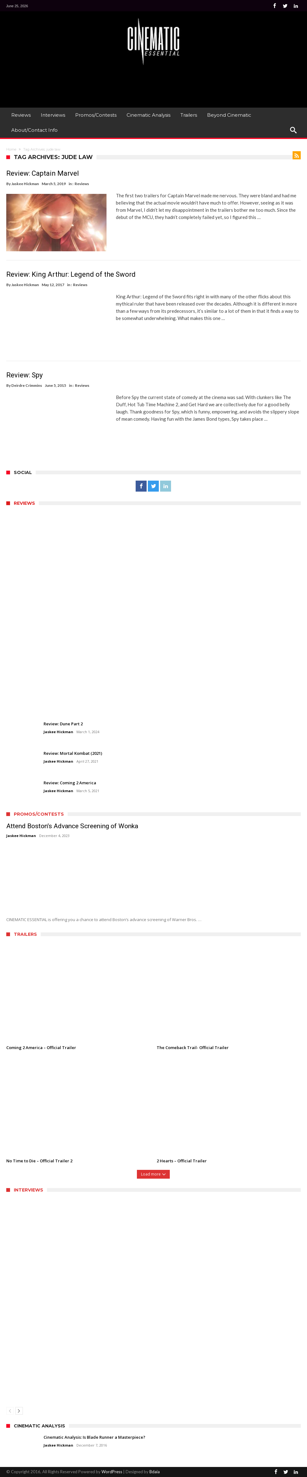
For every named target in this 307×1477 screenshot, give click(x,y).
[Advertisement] (153, 86)
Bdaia (154, 1471)
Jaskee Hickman (25, 183)
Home (11, 149)
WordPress (111, 1471)
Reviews (82, 183)
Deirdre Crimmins (26, 385)
